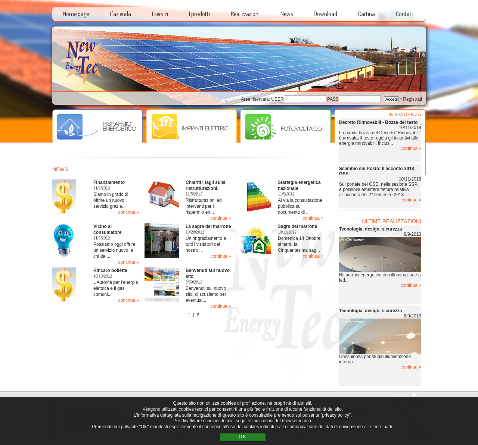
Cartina (366, 13)
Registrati (412, 99)
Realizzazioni (245, 13)
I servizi (160, 13)
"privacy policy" (335, 415)
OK (242, 436)
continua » (128, 212)
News (286, 13)
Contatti (405, 13)
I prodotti (199, 13)
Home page (76, 13)
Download (325, 13)
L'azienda (120, 13)
